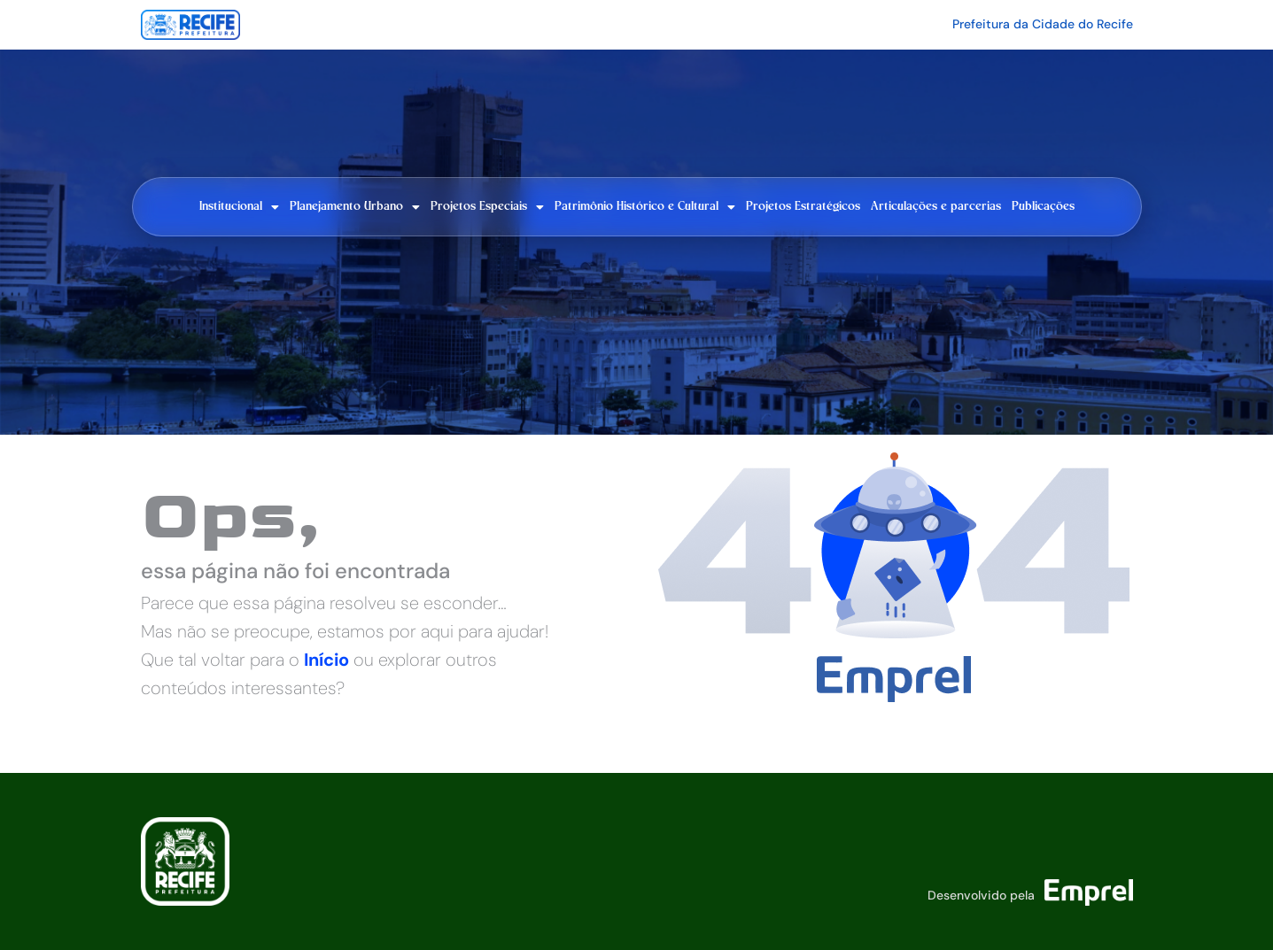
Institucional (239, 207)
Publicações (1043, 206)
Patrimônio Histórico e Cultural (645, 207)
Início (326, 659)
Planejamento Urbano (355, 207)
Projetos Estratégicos (803, 206)
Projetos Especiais (487, 207)
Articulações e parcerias (936, 206)
